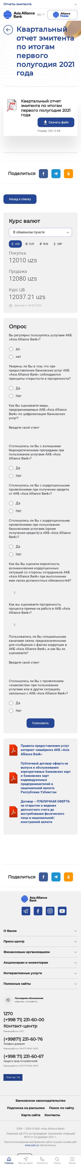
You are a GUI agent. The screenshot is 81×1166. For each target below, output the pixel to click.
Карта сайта (30, 1115)
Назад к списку (20, 199)
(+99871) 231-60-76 (23, 1039)
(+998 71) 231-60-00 (23, 1019)
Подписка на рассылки (26, 1108)
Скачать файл (56, 122)
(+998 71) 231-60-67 (23, 1056)
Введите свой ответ (24, 428)
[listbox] (40, 232)
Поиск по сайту (61, 1108)
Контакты (52, 1115)
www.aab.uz (32, 1145)
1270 (8, 1013)
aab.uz (19, 15)
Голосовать (40, 723)
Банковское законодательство (40, 1101)
